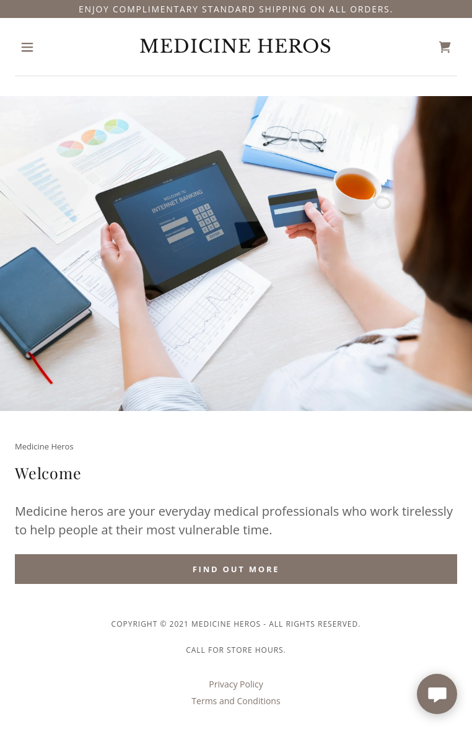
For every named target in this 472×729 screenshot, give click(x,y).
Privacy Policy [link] (236, 684)
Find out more (236, 569)
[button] (48, 47)
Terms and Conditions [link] (235, 701)
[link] (236, 47)
